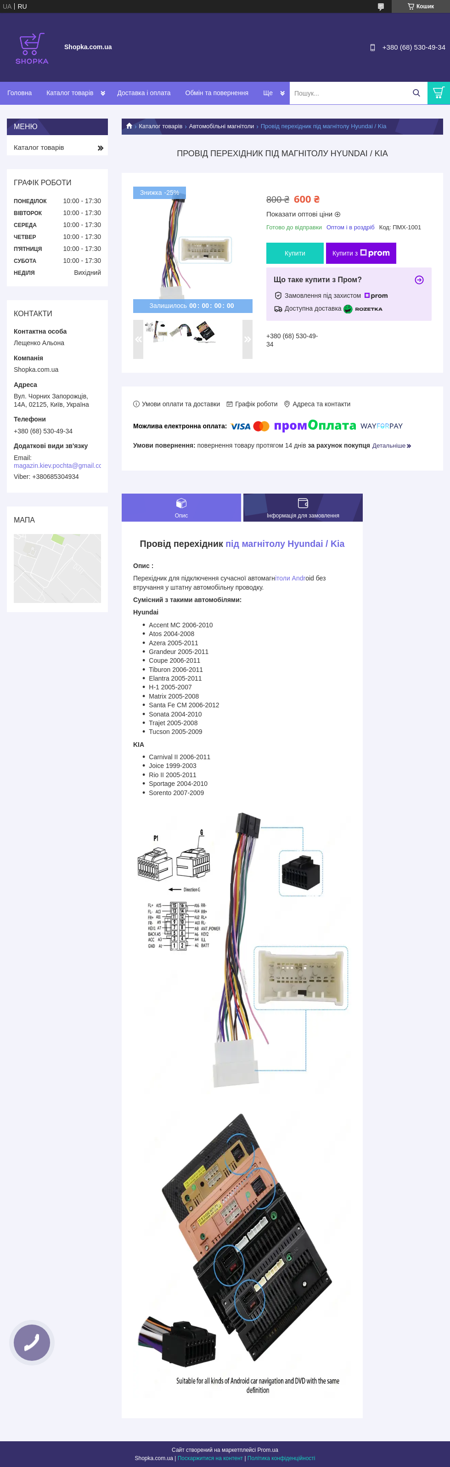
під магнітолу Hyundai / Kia (284, 544)
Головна (19, 93)
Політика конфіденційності (281, 1458)
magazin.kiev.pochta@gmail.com (61, 465)
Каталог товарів (69, 93)
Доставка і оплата (143, 93)
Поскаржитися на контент (210, 1458)
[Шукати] (416, 93)
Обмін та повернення (217, 93)
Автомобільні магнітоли (221, 126)
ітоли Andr (290, 578)
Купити (295, 253)
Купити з (361, 253)
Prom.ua (268, 1450)
